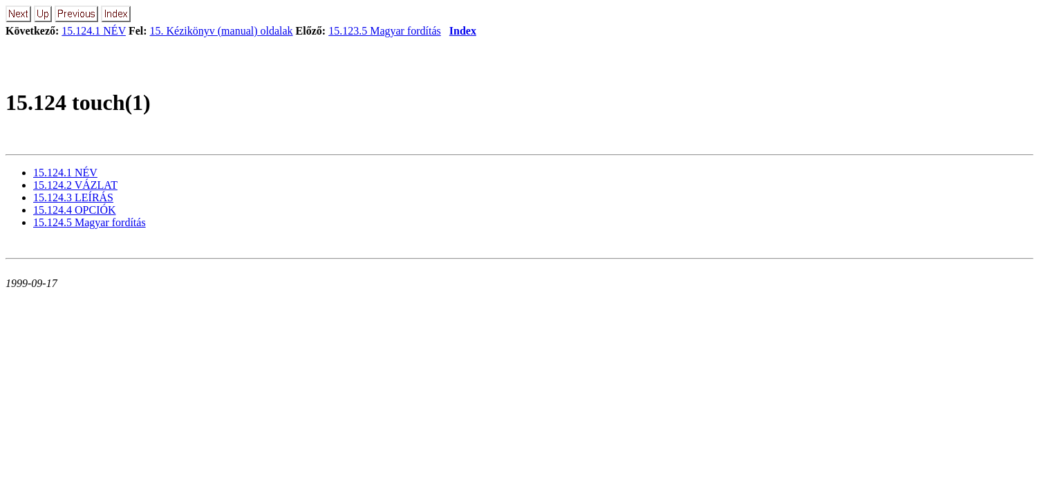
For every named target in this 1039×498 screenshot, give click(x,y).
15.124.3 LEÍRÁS (73, 197)
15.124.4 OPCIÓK (74, 210)
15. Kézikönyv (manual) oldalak (221, 31)
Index (462, 31)
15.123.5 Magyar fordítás (384, 31)
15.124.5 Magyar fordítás (89, 222)
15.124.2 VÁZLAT (75, 185)
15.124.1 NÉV (94, 31)
